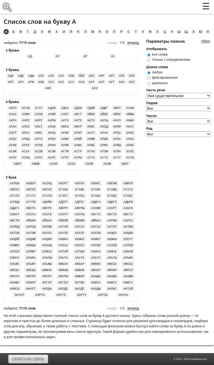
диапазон (157, 83)
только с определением (168, 59)
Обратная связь (28, 359)
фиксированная (162, 77)
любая (154, 72)
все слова (157, 54)
